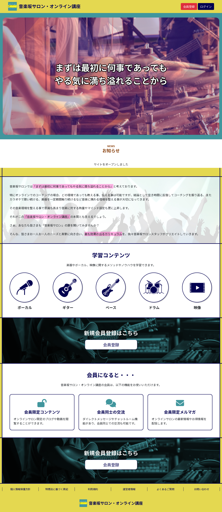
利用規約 (93, 489)
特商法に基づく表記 (56, 489)
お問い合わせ (201, 489)
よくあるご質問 (165, 489)
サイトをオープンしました (111, 164)
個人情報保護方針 (20, 489)
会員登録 (189, 6)
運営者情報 (129, 489)
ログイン (206, 6)
